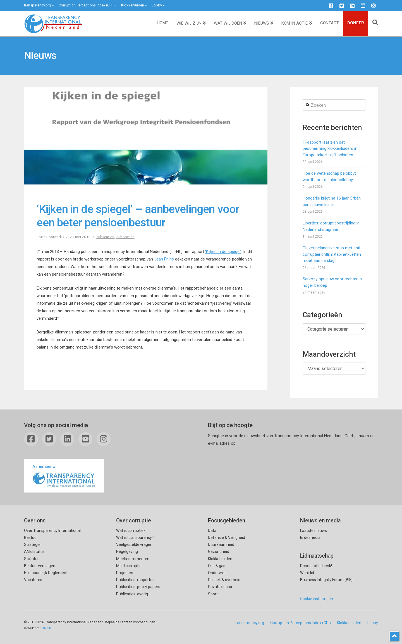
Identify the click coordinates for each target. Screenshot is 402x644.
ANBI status (34, 551)
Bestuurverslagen (39, 566)
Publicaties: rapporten (135, 579)
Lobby (157, 5)
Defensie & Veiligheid (226, 537)
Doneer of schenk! (316, 566)
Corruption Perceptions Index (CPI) (86, 5)
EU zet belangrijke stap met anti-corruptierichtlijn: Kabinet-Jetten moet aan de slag (332, 254)
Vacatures (33, 579)
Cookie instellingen (316, 598)
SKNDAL (46, 628)
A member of (63, 476)
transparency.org (37, 5)
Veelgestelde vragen (134, 544)
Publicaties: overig (132, 594)
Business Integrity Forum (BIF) (326, 579)
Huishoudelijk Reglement (46, 572)
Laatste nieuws (313, 530)
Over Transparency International (52, 530)
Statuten (32, 559)
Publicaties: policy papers (138, 586)
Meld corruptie (129, 566)
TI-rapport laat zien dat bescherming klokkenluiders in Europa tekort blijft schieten (330, 148)
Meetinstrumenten (132, 559)
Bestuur (31, 537)
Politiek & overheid (224, 579)
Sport (213, 594)
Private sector (220, 586)
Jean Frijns (164, 259)
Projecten (124, 572)
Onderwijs (217, 572)
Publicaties (105, 237)
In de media (310, 537)
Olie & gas (216, 566)
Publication (125, 237)
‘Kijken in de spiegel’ (223, 251)
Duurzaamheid (221, 544)
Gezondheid (218, 551)
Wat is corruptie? (130, 530)
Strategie (32, 544)
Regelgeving (127, 551)
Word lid (307, 572)
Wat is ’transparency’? (135, 537)
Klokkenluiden (132, 5)
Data (212, 530)
